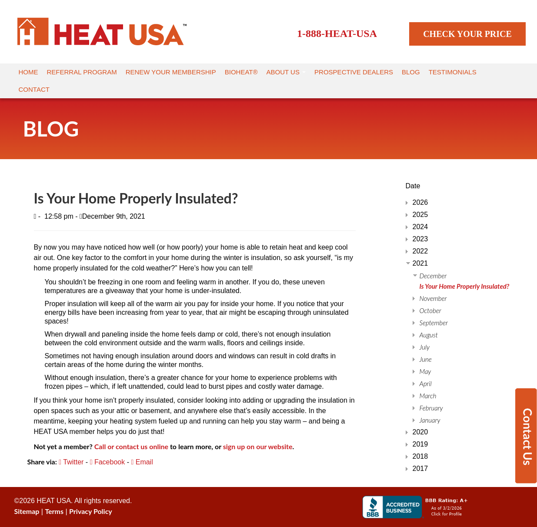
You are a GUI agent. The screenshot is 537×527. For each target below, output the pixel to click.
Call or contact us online (131, 446)
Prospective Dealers (353, 72)
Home (28, 72)
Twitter (71, 462)
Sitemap (27, 511)
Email (142, 462)
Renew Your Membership (171, 72)
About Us (286, 72)
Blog (411, 72)
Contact (34, 89)
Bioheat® (241, 72)
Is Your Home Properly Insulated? (465, 286)
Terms (54, 511)
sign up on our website (258, 446)
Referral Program (82, 72)
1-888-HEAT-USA (337, 33)
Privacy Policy (90, 511)
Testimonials (453, 72)
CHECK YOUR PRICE (467, 34)
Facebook (107, 462)
